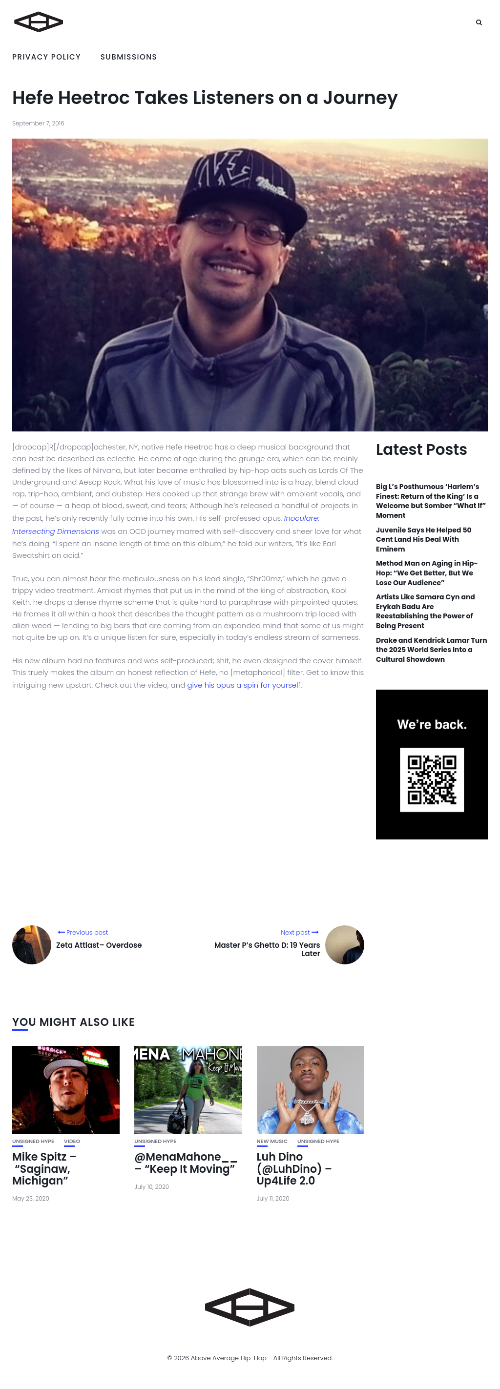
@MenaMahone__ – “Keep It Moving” (186, 1162)
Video (72, 1141)
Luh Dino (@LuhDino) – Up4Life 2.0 (295, 1168)
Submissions (129, 57)
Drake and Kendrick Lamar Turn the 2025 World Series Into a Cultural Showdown (431, 650)
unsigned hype (33, 1141)
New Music (272, 1141)
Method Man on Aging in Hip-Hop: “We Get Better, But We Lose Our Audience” (427, 573)
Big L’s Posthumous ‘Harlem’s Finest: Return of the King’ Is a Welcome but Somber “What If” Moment (431, 501)
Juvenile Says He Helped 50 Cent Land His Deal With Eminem (424, 540)
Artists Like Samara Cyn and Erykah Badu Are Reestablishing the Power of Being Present (425, 611)
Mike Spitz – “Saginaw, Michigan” (44, 1168)
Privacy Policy (46, 57)
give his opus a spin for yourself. (244, 685)
